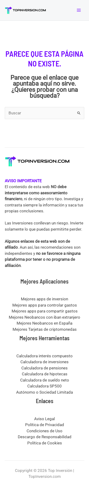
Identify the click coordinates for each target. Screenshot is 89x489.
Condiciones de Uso (44, 430)
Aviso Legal (44, 418)
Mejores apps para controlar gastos (44, 305)
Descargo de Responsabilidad (44, 436)
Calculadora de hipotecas (44, 374)
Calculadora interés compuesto (44, 356)
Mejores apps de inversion (44, 299)
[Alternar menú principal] (79, 10)
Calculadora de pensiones (44, 368)
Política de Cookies (44, 443)
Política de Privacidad (44, 424)
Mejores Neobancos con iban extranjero (44, 317)
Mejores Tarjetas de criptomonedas (45, 329)
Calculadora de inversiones (44, 361)
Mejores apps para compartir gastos (45, 311)
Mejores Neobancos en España (44, 323)
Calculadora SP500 (44, 386)
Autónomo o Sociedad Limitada (44, 392)
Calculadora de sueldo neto (44, 380)
